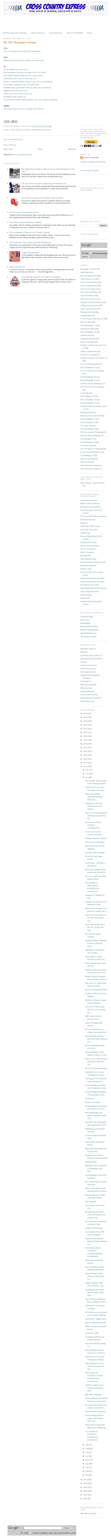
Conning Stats (85, 315)
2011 (85, 1480)
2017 (85, 747)
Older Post (72, 149)
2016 (85, 751)
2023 (85, 725)
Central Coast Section (88, 665)
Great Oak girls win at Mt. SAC (16, 69)
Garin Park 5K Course (88, 529)
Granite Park (85, 533)
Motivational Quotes (17, 267)
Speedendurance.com (88, 633)
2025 (85, 717)
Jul (87, 1452)
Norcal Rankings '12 (88, 332)
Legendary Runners (87, 338)
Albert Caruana (91, 157)
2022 (85, 728)
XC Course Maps (87, 445)
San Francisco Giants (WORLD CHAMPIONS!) (93, 825)
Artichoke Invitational (88, 500)
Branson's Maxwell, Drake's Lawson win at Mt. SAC (24, 60)
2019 (85, 740)
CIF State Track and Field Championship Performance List (43, 183)
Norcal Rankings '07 (88, 367)
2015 (85, 755)
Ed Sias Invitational (87, 519)
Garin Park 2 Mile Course (90, 526)
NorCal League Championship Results (24, 212)
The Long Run (90, 1201)
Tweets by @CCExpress (89, 170)
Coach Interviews (55, 33)
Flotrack (83, 662)
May (87, 1460)
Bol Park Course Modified (90, 507)
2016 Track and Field (88, 282)
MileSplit (84, 652)
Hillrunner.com (86, 688)
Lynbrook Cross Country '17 (91, 655)
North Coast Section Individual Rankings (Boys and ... (94, 797)
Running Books (86, 412)
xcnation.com (85, 335)
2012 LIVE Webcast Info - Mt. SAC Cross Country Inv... (95, 1009)
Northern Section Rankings (90, 383)
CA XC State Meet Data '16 (90, 452)
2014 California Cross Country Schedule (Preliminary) (30, 242)
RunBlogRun (85, 623)
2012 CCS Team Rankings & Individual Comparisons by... (96, 816)
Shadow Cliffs (85, 569)
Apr (87, 1463)
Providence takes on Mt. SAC (15, 97)
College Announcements (89, 305)
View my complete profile (93, 162)
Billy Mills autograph (93, 1394)
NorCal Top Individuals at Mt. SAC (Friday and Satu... (95, 927)
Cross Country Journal (88, 694)
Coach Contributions (88, 285)
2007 (85, 1495)
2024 (85, 721)
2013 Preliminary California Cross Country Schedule (29, 232)
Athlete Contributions (88, 351)
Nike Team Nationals (88, 685)
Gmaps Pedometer (87, 691)
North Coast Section (88, 669)
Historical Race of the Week (91, 416)
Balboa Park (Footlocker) (90, 503)
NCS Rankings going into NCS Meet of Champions (41, 277)
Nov (87, 773)
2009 (85, 1487)
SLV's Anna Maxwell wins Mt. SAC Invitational (22, 51)
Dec (87, 770)
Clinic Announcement (88, 309)
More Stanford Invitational (95, 1411)
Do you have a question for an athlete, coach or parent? (42, 198)
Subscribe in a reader (88, 1513)
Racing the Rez (91, 1162)
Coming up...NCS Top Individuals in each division (93, 806)
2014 (85, 759)
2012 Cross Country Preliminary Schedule (25, 222)
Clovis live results (92, 1333)
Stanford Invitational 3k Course (92, 578)
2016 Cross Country (88, 289)
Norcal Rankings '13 (88, 380)
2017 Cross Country (88, 299)
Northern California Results (90, 302)
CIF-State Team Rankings (95, 852)
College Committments (30, 252)
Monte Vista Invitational (89, 546)
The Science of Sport (88, 636)
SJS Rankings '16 (87, 439)
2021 (85, 732)
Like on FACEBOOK (75, 33)
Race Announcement (88, 276)
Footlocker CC (86, 681)
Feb (87, 1471)
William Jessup (86, 595)
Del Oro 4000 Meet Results (95, 1322)
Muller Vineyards (87, 552)
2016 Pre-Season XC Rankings (92, 387)
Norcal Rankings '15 (88, 419)
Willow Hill (84, 598)
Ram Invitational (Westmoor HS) (93, 562)
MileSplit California (88, 649)
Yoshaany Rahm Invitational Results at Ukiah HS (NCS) (96, 943)
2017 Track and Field (88, 292)
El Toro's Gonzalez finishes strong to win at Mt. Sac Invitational (28, 81)
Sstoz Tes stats (85, 462)
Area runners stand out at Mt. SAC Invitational (21, 84)
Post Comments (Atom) (23, 154)
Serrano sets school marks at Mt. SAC (18, 94)
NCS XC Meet (86, 322)
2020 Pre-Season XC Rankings (14, 33)
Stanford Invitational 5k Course (92, 581)
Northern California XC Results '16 (93, 358)
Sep (87, 1445)
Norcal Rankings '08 (88, 442)
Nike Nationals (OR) (88, 559)
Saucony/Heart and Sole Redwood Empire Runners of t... (96, 1039)
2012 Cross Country (20, 130)
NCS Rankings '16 (87, 396)
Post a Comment (10, 145)
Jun (87, 1456)
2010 (85, 1483)
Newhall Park (85, 555)
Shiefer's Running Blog (89, 630)
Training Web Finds (87, 312)
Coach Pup (84, 393)
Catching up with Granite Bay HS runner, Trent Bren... (94, 1292)
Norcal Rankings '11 (88, 325)
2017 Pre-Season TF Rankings (91, 449)
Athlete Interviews (38, 33)
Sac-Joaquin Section (88, 672)
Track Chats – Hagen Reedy (95, 1319)
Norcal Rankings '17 (88, 403)
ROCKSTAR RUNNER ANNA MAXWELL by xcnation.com (95, 1215)
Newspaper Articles (41, 130)
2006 (85, 1498)
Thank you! (89, 1098)
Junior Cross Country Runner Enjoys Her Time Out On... (96, 1062)
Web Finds (84, 272)
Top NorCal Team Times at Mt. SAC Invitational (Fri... (95, 918)
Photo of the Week (87, 342)
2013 (85, 763)
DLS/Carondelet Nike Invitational (93, 516)
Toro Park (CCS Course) (89, 585)
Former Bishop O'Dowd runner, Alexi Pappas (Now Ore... (94, 1418)
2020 (85, 736)
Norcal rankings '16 (87, 422)
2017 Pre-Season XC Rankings (92, 371)
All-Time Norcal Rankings (90, 435)
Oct (87, 777)
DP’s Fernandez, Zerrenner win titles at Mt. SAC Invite (25, 72)
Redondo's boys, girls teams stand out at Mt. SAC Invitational (27, 87)
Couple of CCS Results (94, 1228)
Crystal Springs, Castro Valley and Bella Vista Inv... (94, 1276)
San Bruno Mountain (88, 565)
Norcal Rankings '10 (88, 377)
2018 (85, 744)
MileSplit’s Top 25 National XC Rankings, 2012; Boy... (95, 1168)
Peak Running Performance (90, 698)
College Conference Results (95, 838)
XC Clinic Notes (86, 425)
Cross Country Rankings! (94, 842)
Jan (87, 1475)
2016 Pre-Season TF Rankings (91, 432)
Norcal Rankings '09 (88, 429)
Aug (87, 1448)
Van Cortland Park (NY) (89, 591)
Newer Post (8, 149)
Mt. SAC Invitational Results (96, 990)
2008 (85, 1491)
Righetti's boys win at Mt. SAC (15, 90)
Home (89, 33)
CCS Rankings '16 (87, 455)
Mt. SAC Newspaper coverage (20, 42)
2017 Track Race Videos (89, 469)
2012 (85, 766)
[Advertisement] (55, 23)
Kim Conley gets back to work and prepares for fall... (94, 1366)
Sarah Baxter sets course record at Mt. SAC (20, 78)
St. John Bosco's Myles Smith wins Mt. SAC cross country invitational (30, 100)
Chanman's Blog (86, 616)
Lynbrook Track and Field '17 (91, 658)
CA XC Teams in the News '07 (92, 319)
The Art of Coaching (88, 354)
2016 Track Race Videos (89, 465)
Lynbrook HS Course (88, 542)
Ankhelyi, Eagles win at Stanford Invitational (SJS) (94, 1388)
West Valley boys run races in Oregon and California (24, 109)
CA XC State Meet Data (89, 364)
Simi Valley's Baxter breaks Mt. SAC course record (23, 75)
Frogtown (84, 523)
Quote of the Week (87, 459)
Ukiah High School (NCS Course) (93, 588)
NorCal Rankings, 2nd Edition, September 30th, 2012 (95, 1115)
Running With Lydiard (88, 626)
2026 (85, 713)
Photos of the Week (92, 1102)
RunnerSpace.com (87, 701)
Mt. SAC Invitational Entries (96, 1068)
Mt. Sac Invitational (88, 549)
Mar (87, 1467)
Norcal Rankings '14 (88, 399)
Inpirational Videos (87, 329)
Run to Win (84, 620)
